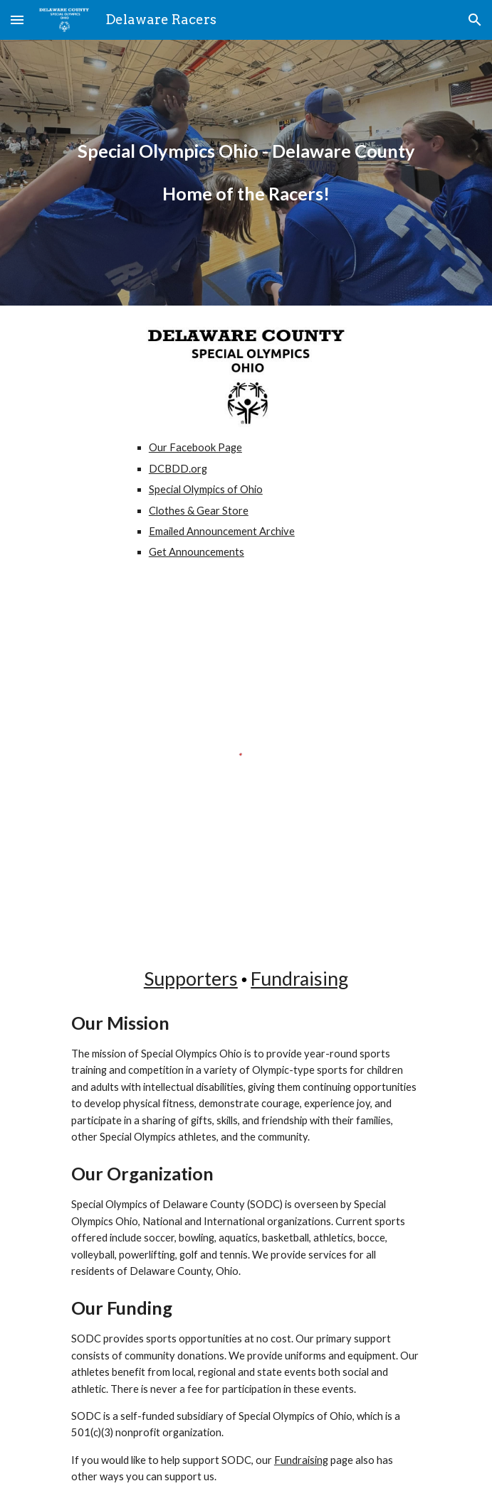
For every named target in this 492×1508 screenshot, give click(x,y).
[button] (17, 19)
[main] (246, 151)
